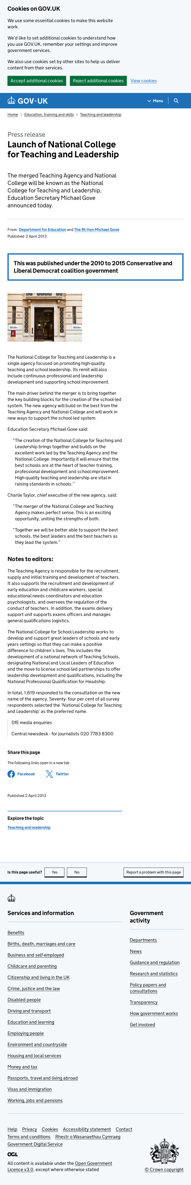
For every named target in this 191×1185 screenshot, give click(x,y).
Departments (143, 940)
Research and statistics (154, 973)
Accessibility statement (87, 1129)
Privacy (29, 1129)
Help (12, 1129)
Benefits (15, 932)
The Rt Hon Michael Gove (96, 229)
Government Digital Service (35, 1144)
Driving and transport (29, 1011)
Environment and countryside (37, 1044)
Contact (124, 1129)
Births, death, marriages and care (41, 944)
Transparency (144, 1002)
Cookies (50, 1129)
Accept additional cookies (36, 81)
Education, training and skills (49, 114)
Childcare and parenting (32, 966)
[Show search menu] (176, 100)
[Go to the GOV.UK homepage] (27, 100)
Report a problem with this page (153, 872)
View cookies (144, 80)
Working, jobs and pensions (35, 1100)
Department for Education (42, 229)
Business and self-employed (35, 955)
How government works (154, 1013)
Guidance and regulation (155, 962)
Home (12, 114)
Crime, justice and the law (33, 988)
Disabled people (24, 1000)
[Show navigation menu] (155, 100)
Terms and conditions (28, 1137)
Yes (58, 872)
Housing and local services (34, 1055)
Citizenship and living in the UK (38, 977)
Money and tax (22, 1067)
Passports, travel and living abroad (42, 1078)
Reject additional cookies (98, 81)
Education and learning (30, 1022)
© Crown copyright (164, 1169)
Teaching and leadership (100, 114)
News (136, 951)
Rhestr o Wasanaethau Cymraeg (87, 1137)
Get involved (142, 1024)
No (80, 872)
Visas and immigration (29, 1089)
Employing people (25, 1033)
